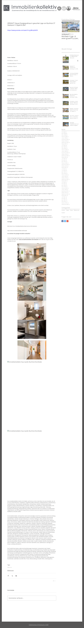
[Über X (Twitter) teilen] (12, 576)
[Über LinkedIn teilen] (16, 576)
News (71, 210)
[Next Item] (77, 27)
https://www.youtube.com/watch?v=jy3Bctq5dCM (22, 30)
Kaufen (63, 210)
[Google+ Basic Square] (67, 221)
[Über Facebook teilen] (8, 576)
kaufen (63, 212)
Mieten (67, 210)
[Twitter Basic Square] (65, 221)
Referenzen (9, 567)
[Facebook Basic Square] (62, 221)
